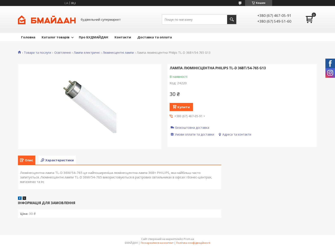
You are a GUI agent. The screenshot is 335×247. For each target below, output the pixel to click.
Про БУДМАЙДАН (93, 37)
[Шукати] (231, 19)
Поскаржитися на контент (157, 243)
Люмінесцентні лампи (118, 53)
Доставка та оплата (154, 37)
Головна (28, 37)
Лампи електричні (87, 53)
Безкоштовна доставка (192, 127)
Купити (183, 107)
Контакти (123, 37)
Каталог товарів (55, 37)
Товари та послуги (37, 53)
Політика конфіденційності (193, 243)
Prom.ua (189, 239)
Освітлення (62, 53)
